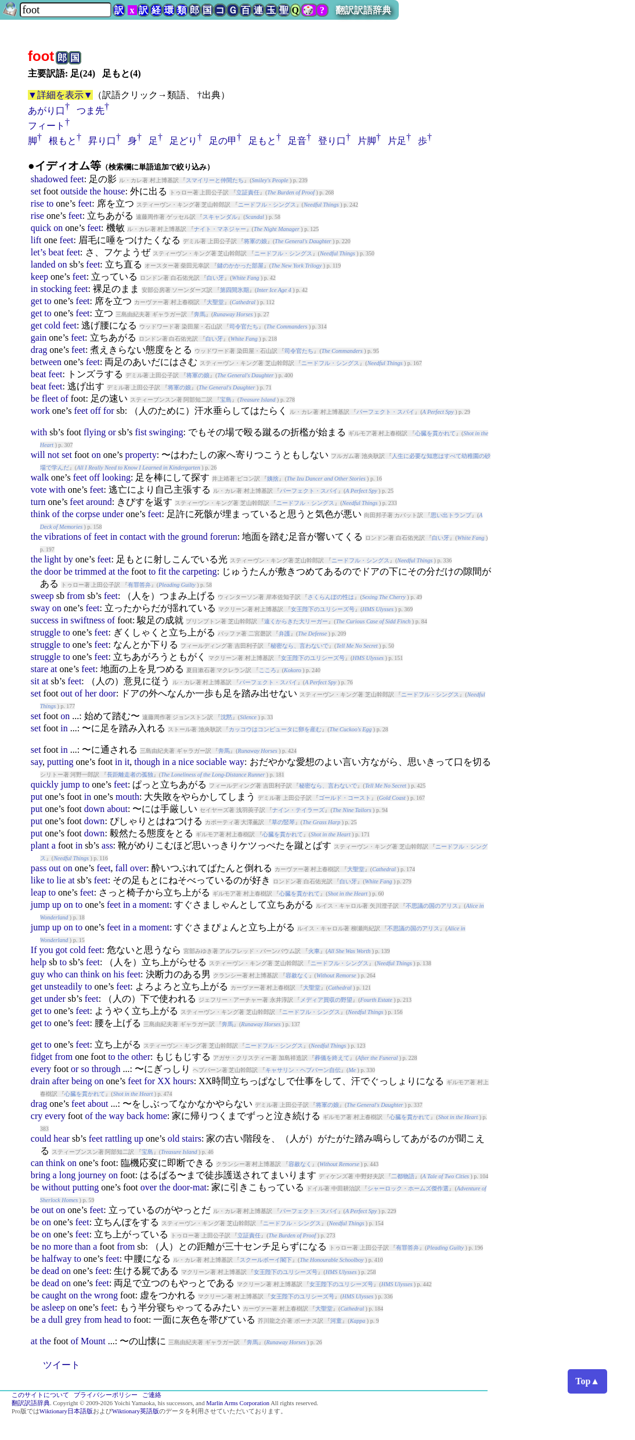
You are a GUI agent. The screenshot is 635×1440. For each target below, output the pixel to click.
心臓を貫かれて (435, 433)
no (46, 1246)
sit (35, 681)
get (36, 301)
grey (73, 1319)
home (156, 1116)
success (45, 620)
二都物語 (402, 1176)
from (76, 596)
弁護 (284, 633)
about (117, 809)
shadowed (49, 179)
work (40, 411)
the (96, 191)
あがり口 (46, 111)
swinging (166, 432)
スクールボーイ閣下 (266, 1260)
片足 (397, 141)
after (60, 1081)
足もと (262, 141)
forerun (223, 537)
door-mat (190, 1187)
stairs (191, 1138)
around (98, 502)
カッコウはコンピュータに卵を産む (275, 729)
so (85, 1069)
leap (38, 892)
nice (186, 762)
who (55, 974)
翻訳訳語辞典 (363, 10)
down (94, 809)
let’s (38, 252)
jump (70, 784)
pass (39, 868)
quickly (45, 784)
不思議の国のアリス (432, 906)
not (53, 455)
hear (61, 1138)
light (52, 559)
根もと (63, 141)
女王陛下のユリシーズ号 (323, 609)
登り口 (332, 141)
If (34, 950)
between (46, 362)
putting (60, 762)
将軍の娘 (255, 241)
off (95, 411)
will (38, 455)
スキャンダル (220, 217)
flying (95, 432)
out (66, 693)
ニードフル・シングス (267, 204)
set (36, 191)
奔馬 (199, 314)
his (118, 974)
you (46, 950)
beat (56, 252)
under (112, 514)
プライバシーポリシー (106, 1395)
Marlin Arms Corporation (237, 1403)
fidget (41, 1057)
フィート (46, 126)
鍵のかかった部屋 (240, 265)
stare (39, 669)
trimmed (90, 571)
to (49, 203)
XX (164, 1081)
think (40, 514)
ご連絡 (151, 1395)
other (140, 1057)
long (67, 1175)
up (57, 905)
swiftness (87, 620)
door (52, 571)
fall (122, 868)
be (35, 398)
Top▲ (587, 1381)
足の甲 (223, 141)
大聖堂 (215, 302)
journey (92, 1175)
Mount (93, 1341)
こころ (267, 670)
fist (140, 432)
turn (38, 502)
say (36, 762)
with (39, 432)
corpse (88, 514)
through (106, 1069)
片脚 (367, 141)
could (41, 1138)
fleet (50, 398)
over (138, 868)
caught (54, 1295)
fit (162, 571)
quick (41, 228)
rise (37, 203)
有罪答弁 (139, 585)
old (173, 1138)
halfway (57, 1259)
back (135, 1116)
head (112, 1319)
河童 (336, 1321)
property (140, 455)
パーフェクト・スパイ (385, 412)
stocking (55, 289)
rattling (118, 1138)
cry (36, 1116)
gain (39, 337)
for (108, 411)
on (58, 228)
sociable (211, 762)
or (112, 432)
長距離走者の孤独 (130, 774)
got (61, 950)
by (68, 559)
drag (39, 350)
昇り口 (102, 141)
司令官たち (243, 326)
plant (40, 845)
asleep (53, 1307)
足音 (297, 141)
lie (61, 880)
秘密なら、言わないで (299, 646)
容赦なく (297, 975)
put (36, 797)
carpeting (199, 571)
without (56, 1187)
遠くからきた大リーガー (296, 621)
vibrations (62, 537)
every (41, 1069)
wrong (106, 1295)
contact (133, 537)
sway (40, 608)
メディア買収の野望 (326, 1000)
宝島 (226, 399)
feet (77, 179)
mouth (127, 797)
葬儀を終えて (332, 1058)
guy (38, 974)
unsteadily (63, 986)
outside (73, 191)
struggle (46, 632)
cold (52, 325)
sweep (42, 596)
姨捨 (273, 478)
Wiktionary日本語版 (66, 1411)
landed (43, 264)
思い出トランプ (451, 515)
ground (194, 537)
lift (36, 240)
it (126, 762)
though (147, 762)
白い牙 (215, 278)
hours (183, 1081)
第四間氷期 (234, 290)
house (114, 191)
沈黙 (226, 717)
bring (40, 1175)
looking (116, 477)
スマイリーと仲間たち (215, 180)
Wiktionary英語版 (135, 1411)
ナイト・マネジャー (220, 229)
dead (50, 1271)
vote (39, 490)
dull (55, 1319)
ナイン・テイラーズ (298, 810)
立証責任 (247, 192)
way (236, 762)
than (83, 1246)
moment (154, 905)
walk (40, 477)
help (39, 962)
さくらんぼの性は (331, 597)
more (63, 1246)
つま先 (90, 111)
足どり (183, 141)
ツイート (61, 1365)
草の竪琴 (283, 822)
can (71, 974)
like (38, 880)
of (64, 398)
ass (107, 845)
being (81, 1081)
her (90, 693)
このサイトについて (40, 1395)
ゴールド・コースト (345, 798)
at (112, 571)
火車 (314, 951)
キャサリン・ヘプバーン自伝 (303, 1070)
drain (40, 1081)
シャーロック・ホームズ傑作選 (408, 1188)
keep (39, 276)
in (34, 289)
